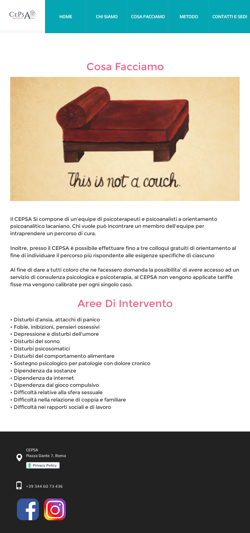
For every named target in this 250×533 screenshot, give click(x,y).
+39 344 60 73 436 (44, 486)
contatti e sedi (229, 16)
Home (72, 16)
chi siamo (107, 16)
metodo (189, 16)
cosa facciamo (148, 16)
